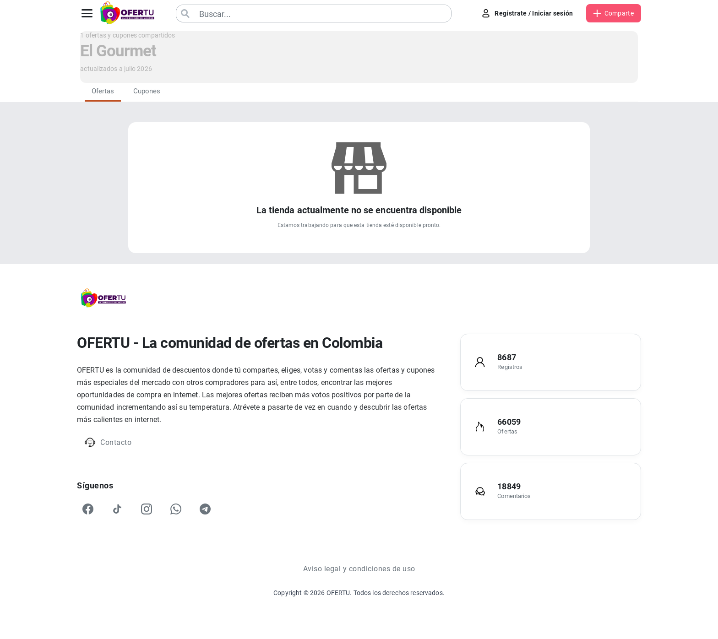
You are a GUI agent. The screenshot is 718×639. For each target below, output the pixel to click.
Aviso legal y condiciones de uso (359, 568)
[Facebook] (88, 509)
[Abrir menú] (87, 13)
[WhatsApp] (176, 509)
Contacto (107, 442)
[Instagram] (147, 509)
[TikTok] (117, 509)
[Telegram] (205, 509)
